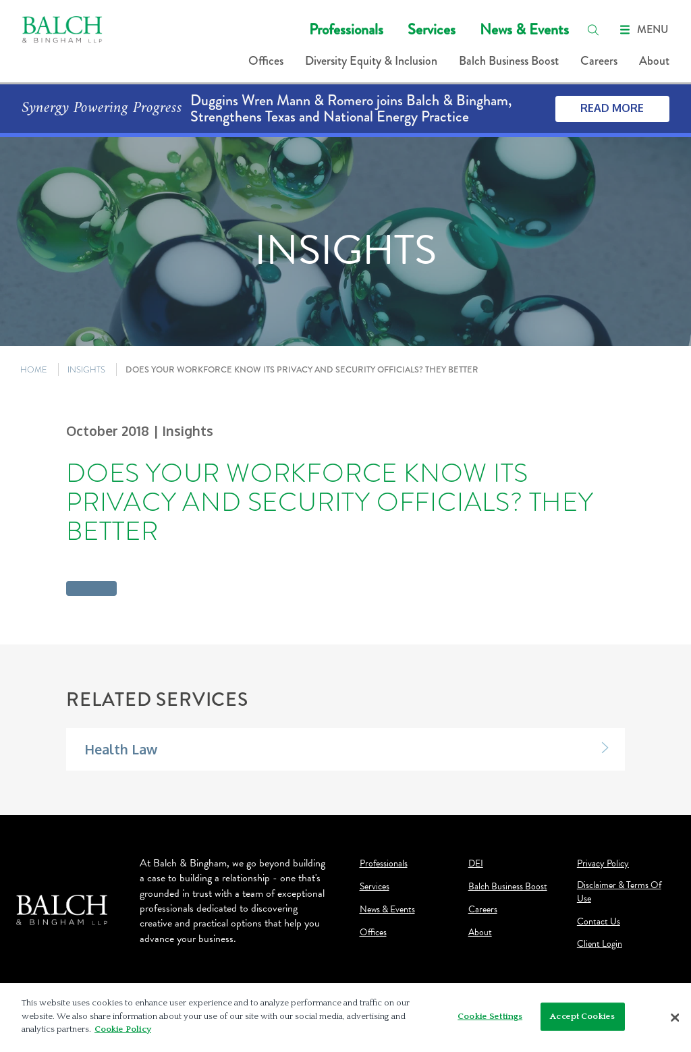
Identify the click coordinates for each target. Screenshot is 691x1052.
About (654, 61)
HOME (33, 369)
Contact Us (598, 922)
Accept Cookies (582, 1016)
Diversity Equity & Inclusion (371, 61)
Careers (598, 61)
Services (431, 29)
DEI (475, 863)
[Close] (675, 1018)
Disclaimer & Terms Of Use (619, 892)
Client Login (599, 944)
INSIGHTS (86, 369)
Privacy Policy (603, 863)
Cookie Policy (122, 1029)
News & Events (524, 29)
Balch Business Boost (509, 61)
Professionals (346, 29)
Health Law (120, 749)
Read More (612, 108)
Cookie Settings (490, 1016)
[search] (593, 29)
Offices (265, 61)
